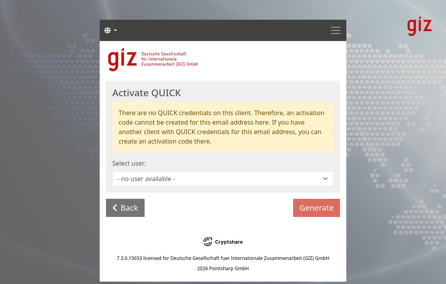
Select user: (129, 163)
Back (125, 207)
